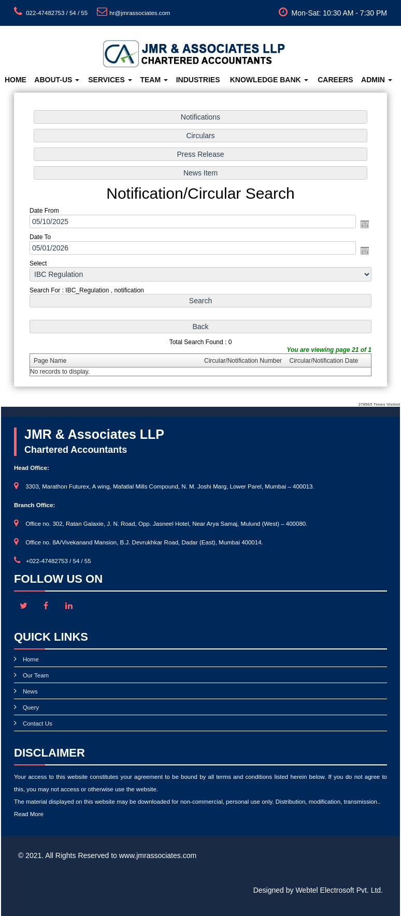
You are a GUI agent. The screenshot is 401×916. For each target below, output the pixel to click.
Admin (376, 80)
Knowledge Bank (269, 80)
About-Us (56, 80)
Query (31, 707)
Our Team (36, 675)
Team (154, 80)
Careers (335, 80)
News (30, 691)
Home (15, 80)
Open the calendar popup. (362, 224)
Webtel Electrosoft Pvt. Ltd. (339, 890)
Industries (198, 80)
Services (110, 80)
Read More (29, 814)
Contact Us (37, 723)
